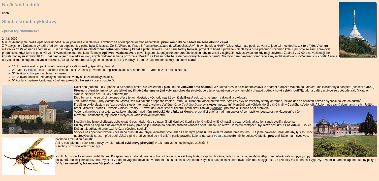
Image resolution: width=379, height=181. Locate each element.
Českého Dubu (192, 104)
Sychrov (216, 108)
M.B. (89, 60)
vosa (217, 136)
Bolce (32, 70)
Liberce (84, 97)
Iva (98, 146)
